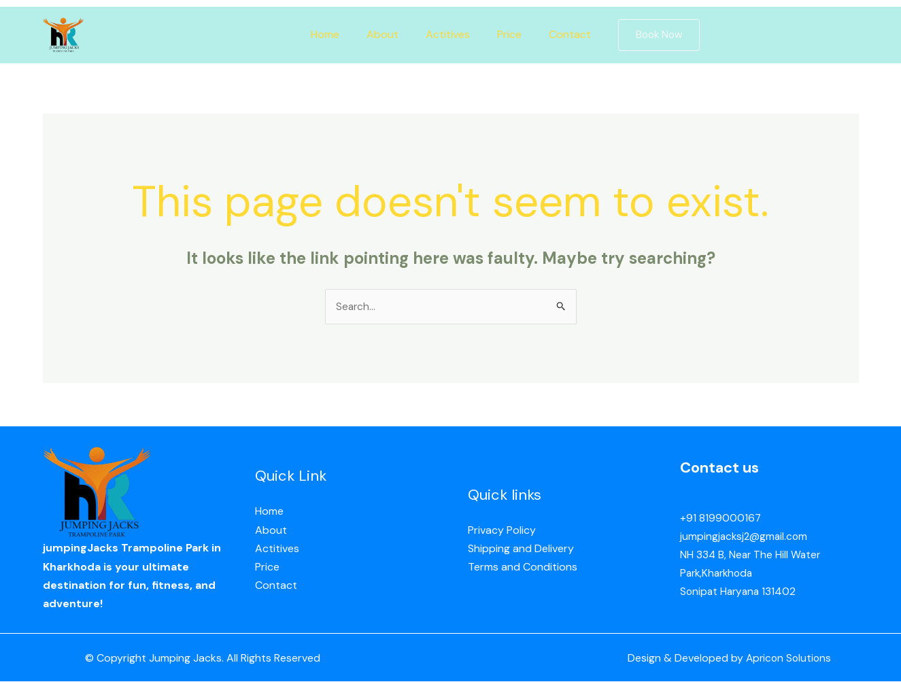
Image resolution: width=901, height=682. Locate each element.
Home (336, 34)
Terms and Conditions (522, 567)
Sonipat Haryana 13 (727, 592)
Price (504, 34)
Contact (559, 34)
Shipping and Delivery (521, 549)
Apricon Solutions (787, 658)
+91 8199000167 (721, 518)
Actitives (448, 34)
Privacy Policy (502, 531)
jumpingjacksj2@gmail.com (745, 537)
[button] (645, 35)
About (388, 34)
